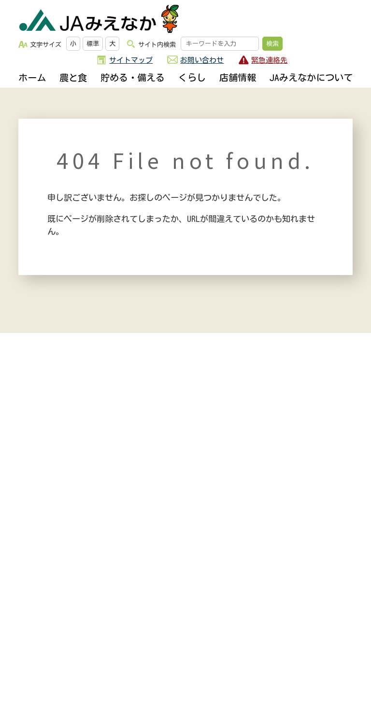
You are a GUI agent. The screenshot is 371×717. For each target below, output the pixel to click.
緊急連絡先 (269, 60)
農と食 (73, 77)
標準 (92, 44)
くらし (192, 77)
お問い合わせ (202, 60)
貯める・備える (132, 77)
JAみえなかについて (311, 77)
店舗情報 (237, 77)
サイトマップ (131, 60)
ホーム (32, 77)
